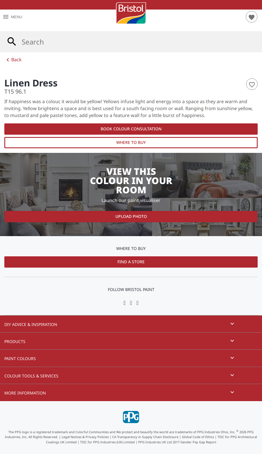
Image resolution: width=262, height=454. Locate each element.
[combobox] (131, 42)
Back (13, 59)
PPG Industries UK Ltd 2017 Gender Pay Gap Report (177, 442)
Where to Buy (131, 142)
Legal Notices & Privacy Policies (85, 437)
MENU (12, 16)
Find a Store (131, 261)
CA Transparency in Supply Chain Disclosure (145, 437)
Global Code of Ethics (198, 437)
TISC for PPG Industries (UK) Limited (107, 442)
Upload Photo (131, 216)
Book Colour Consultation (131, 128)
